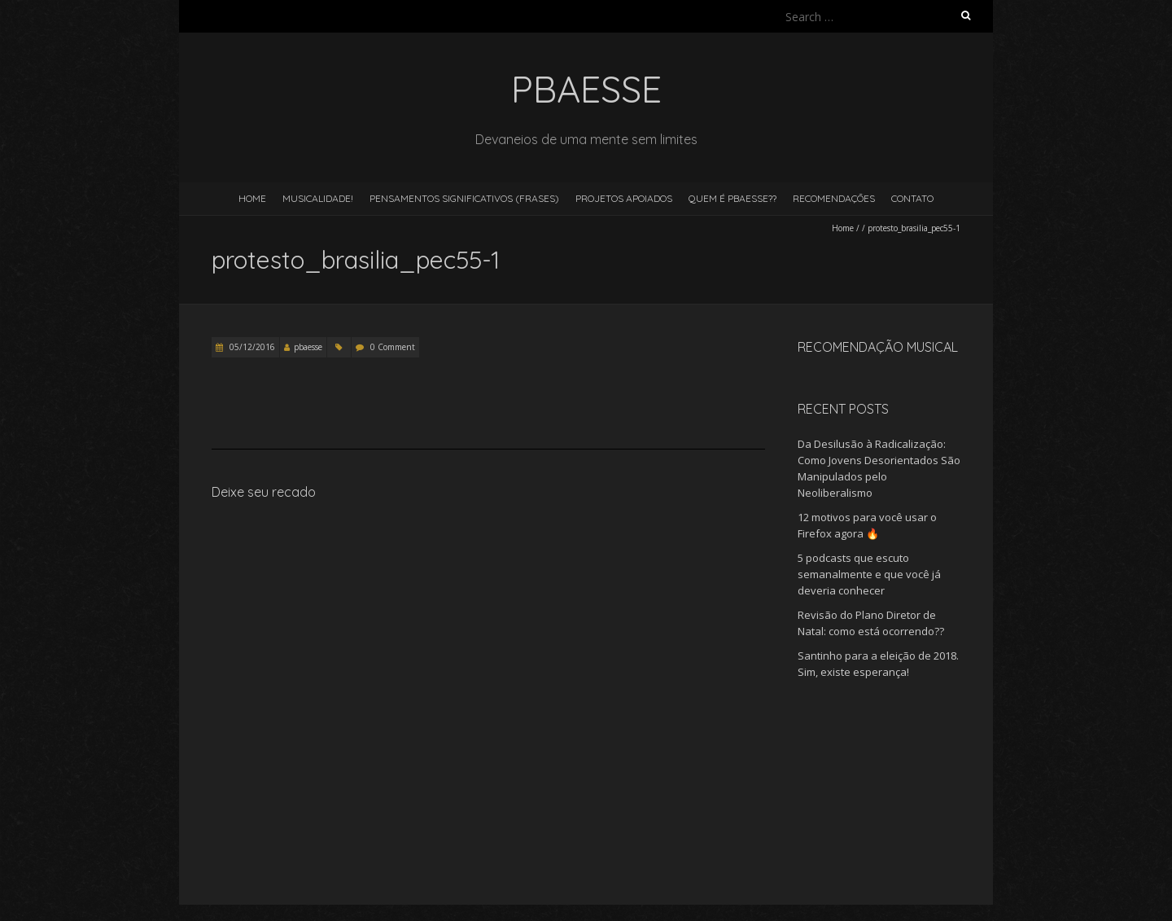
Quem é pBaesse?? (732, 198)
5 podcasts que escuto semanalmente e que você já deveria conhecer (869, 574)
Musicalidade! (317, 198)
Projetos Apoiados (623, 198)
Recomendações (834, 198)
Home (252, 198)
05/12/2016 (251, 347)
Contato (912, 198)
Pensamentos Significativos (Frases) (464, 198)
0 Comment (392, 347)
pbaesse (308, 347)
